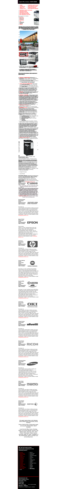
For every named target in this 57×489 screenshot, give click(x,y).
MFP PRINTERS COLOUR (24, 14)
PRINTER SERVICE (32, 7)
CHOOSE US (22, 6)
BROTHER (21, 17)
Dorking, (21, 465)
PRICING (21, 92)
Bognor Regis (22, 454)
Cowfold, (21, 459)
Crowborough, (22, 464)
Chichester (22, 458)
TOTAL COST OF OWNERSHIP (26, 83)
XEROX (21, 24)
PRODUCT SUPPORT (23, 94)
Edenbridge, (22, 468)
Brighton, (21, 455)
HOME (21, 5)
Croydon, (21, 463)
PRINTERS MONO (23, 11)
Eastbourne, (22, 466)
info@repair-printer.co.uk (23, 215)
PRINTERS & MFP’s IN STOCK (25, 10)
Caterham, (22, 457)
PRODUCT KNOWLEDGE (24, 77)
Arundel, (21, 452)
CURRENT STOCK (23, 107)
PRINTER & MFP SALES (33, 5)
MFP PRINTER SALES (32, 6)
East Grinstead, (23, 467)
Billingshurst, (22, 453)
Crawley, (21, 462)
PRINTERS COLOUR (23, 12)
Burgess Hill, (22, 456)
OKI (20, 21)
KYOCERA (21, 20)
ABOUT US (22, 7)
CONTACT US (23, 8)
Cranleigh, (22, 460)
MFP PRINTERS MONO (24, 13)
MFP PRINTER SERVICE (33, 8)
